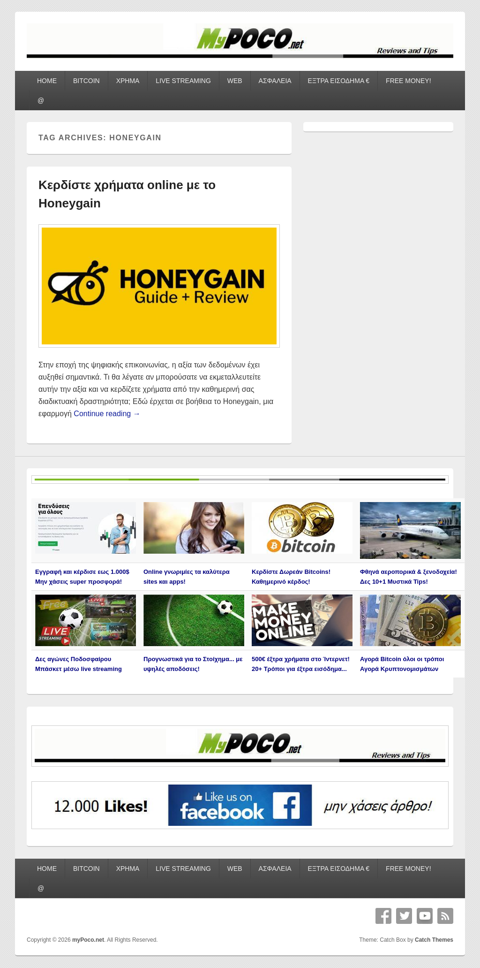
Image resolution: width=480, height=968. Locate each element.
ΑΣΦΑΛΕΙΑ (275, 80)
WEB (234, 80)
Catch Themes (434, 940)
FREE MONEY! (408, 80)
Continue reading (107, 414)
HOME (47, 80)
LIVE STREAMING (183, 80)
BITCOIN (86, 80)
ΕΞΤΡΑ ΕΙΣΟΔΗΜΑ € (339, 80)
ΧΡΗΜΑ (128, 80)
